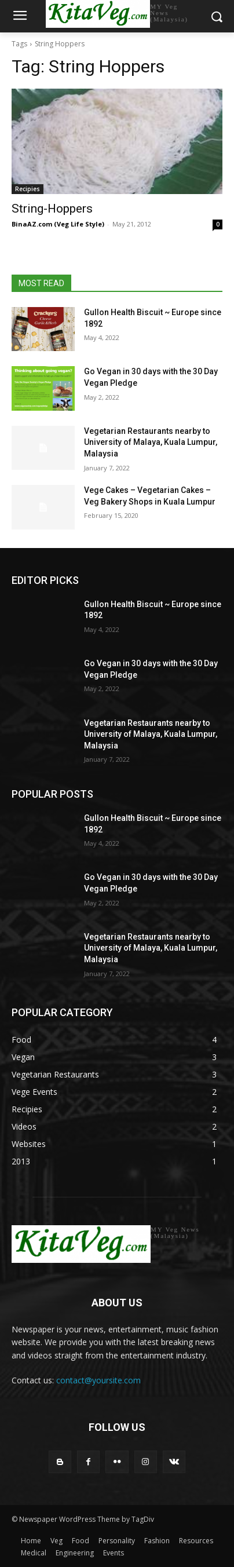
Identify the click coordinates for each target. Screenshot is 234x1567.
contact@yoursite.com (98, 1380)
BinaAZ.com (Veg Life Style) (58, 224)
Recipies (27, 189)
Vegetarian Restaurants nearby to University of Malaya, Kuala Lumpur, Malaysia (150, 442)
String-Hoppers (52, 208)
